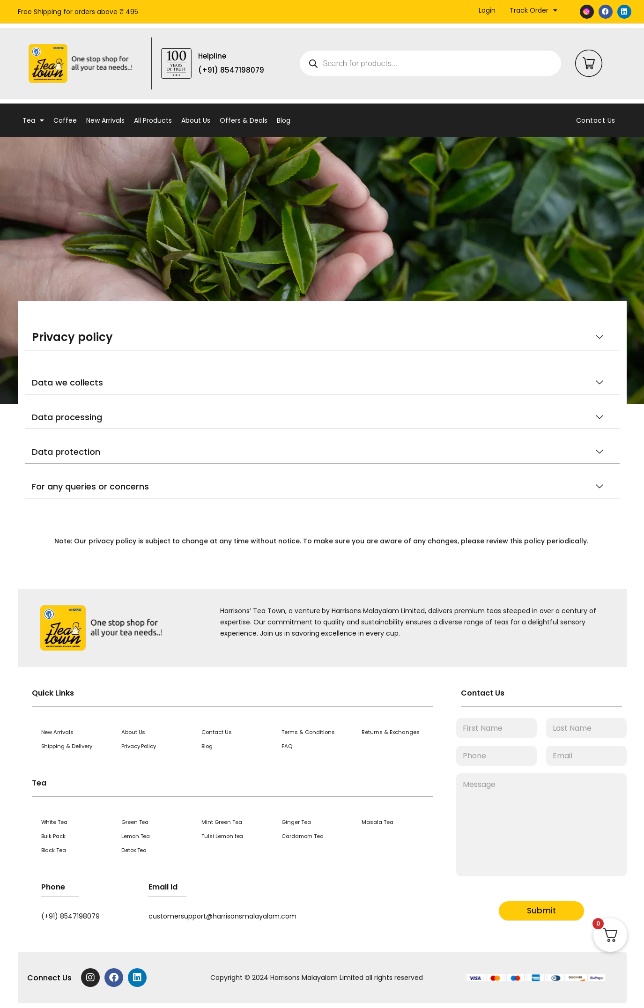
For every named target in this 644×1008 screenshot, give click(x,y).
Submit (541, 910)
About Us (195, 120)
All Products (153, 120)
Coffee (65, 120)
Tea (33, 120)
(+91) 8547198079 (70, 916)
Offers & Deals (243, 120)
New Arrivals (105, 120)
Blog (283, 120)
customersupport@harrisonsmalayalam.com (222, 916)
